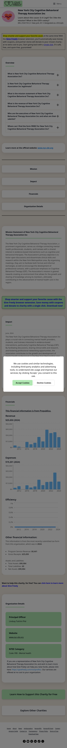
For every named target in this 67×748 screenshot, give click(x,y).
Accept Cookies (22, 382)
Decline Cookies (44, 382)
